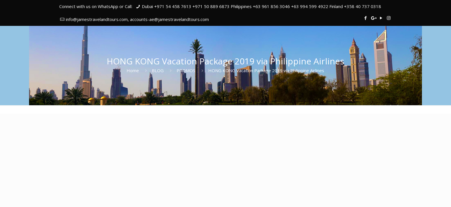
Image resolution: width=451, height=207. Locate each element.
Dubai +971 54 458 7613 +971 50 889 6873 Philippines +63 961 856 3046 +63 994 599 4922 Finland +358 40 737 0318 (261, 6)
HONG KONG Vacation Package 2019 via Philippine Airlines (266, 70)
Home (133, 70)
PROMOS (186, 70)
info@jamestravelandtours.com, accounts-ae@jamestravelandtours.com (137, 19)
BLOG (158, 70)
